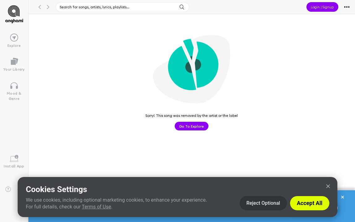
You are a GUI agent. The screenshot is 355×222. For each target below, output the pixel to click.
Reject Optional (263, 203)
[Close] (328, 186)
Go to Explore (191, 126)
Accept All (310, 203)
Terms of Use (96, 207)
